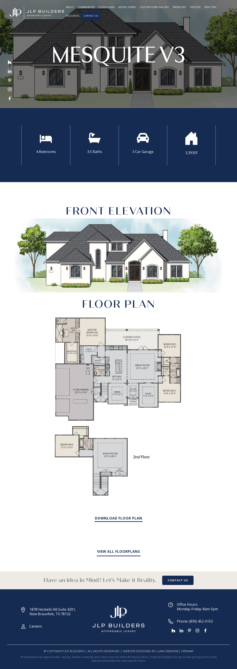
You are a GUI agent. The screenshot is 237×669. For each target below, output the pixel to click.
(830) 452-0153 (201, 621)
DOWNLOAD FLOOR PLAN (118, 518)
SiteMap (187, 651)
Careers (35, 626)
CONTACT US (178, 580)
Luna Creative (168, 651)
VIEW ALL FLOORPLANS (118, 551)
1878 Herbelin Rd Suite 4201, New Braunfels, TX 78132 (53, 611)
